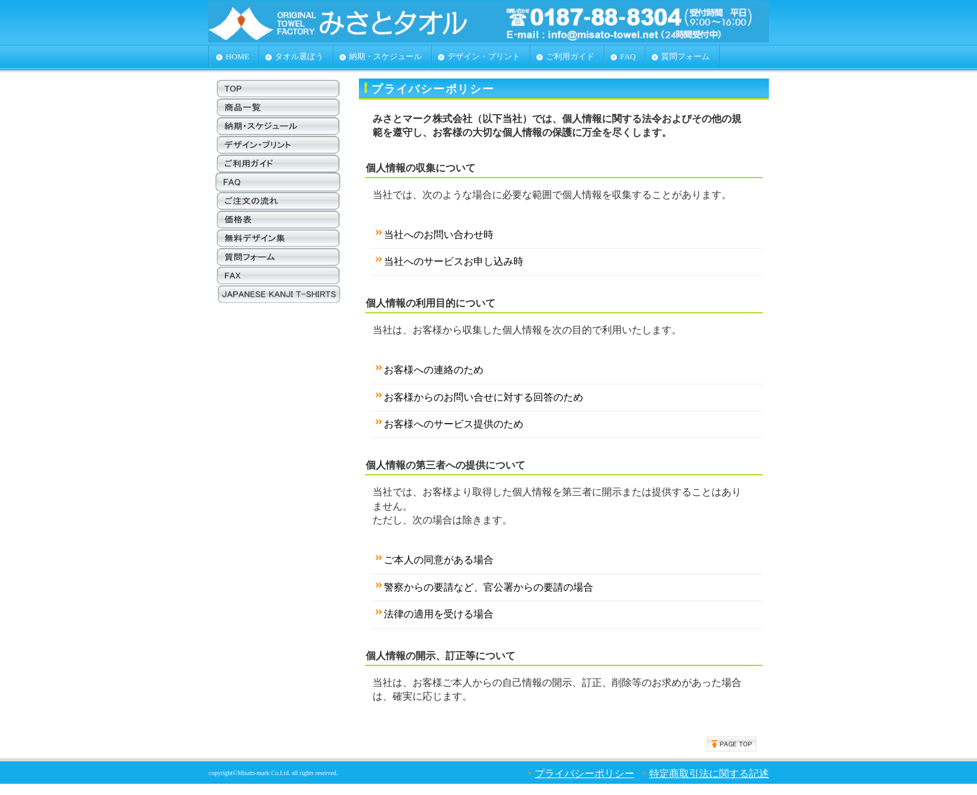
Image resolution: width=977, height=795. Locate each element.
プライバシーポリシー (584, 773)
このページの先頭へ (731, 743)
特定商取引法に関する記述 (709, 773)
